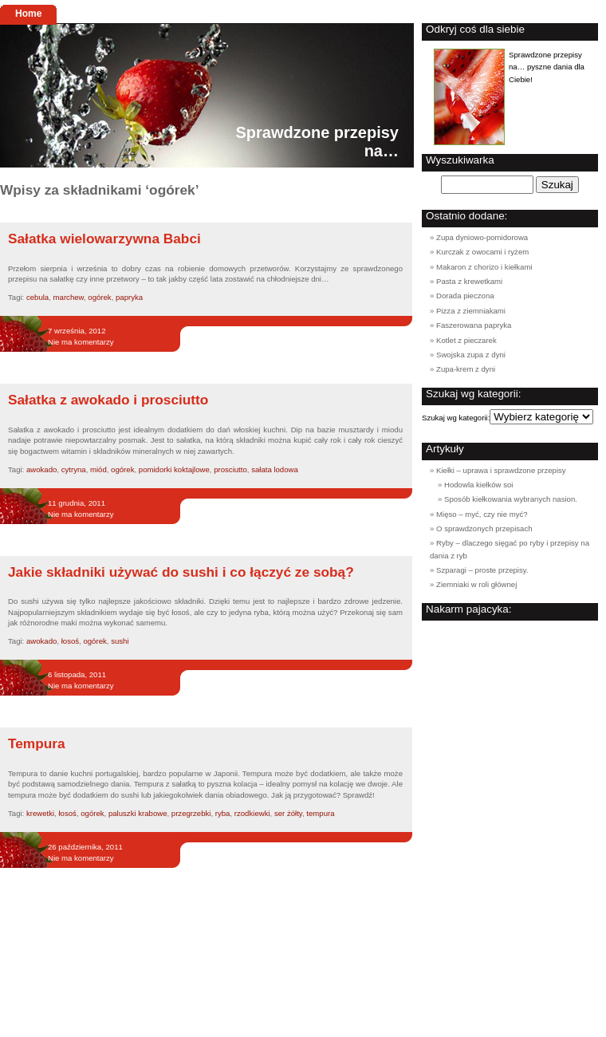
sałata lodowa (274, 469)
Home (28, 13)
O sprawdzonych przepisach (484, 528)
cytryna (73, 469)
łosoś (70, 641)
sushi (119, 641)
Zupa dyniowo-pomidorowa (482, 237)
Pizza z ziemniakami (471, 310)
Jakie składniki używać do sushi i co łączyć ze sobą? (181, 572)
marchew (68, 297)
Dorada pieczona (465, 295)
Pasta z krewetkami (469, 281)
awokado (41, 469)
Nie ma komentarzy (81, 341)
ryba (222, 813)
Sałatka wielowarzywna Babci (104, 238)
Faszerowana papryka (473, 325)
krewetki (40, 813)
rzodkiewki (252, 813)
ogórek (99, 297)
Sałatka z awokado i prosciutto (108, 400)
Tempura (36, 743)
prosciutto (230, 469)
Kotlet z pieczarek (466, 340)
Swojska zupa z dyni (471, 354)
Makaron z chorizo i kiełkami (484, 266)
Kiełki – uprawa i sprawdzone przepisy (501, 470)
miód (98, 469)
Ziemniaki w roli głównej (476, 584)
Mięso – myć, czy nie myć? (482, 514)
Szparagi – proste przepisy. (482, 570)
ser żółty (288, 813)
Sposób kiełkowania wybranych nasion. (510, 499)
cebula (37, 297)
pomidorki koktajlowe (174, 469)
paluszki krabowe (137, 813)
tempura (320, 813)
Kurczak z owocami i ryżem (482, 251)
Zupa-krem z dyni (465, 369)
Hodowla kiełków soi (478, 484)
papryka (129, 297)
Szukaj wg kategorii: (456, 417)
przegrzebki (191, 813)
